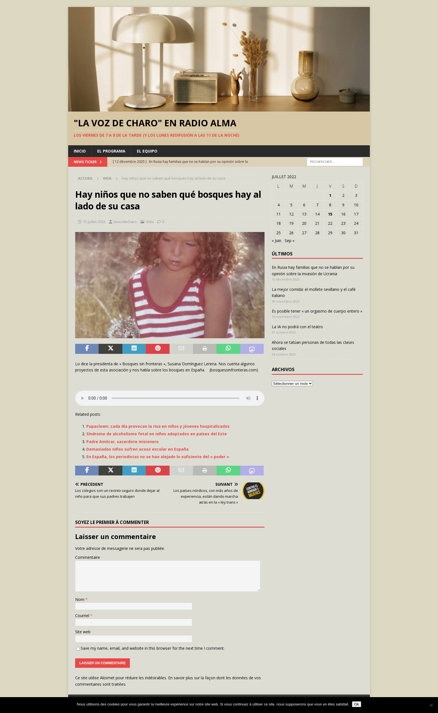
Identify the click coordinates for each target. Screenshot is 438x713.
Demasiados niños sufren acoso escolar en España (137, 449)
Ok (356, 704)
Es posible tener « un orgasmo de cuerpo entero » (317, 311)
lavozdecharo (125, 221)
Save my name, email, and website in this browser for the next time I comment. (153, 648)
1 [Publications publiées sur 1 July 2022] (330, 195)
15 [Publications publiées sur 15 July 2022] (330, 214)
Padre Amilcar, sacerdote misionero (122, 441)
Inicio (80, 151)
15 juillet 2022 (94, 221)
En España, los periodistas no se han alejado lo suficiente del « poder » (157, 456)
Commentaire (87, 557)
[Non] (431, 705)
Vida (150, 221)
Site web (83, 631)
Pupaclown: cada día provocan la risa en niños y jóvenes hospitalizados (158, 426)
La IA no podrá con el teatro (297, 326)
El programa (111, 151)
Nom (80, 599)
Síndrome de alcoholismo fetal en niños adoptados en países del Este (156, 433)
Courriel (82, 615)
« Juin (276, 240)
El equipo (147, 151)
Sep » (289, 240)
